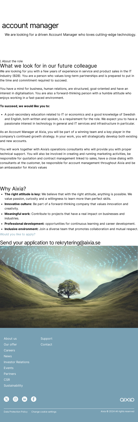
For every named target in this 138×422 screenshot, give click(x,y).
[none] (120, 9)
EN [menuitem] (118, 9)
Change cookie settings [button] (43, 412)
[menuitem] (120, 9)
